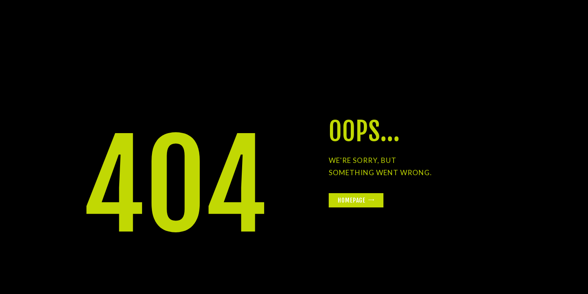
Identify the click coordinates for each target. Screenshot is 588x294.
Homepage (351, 200)
